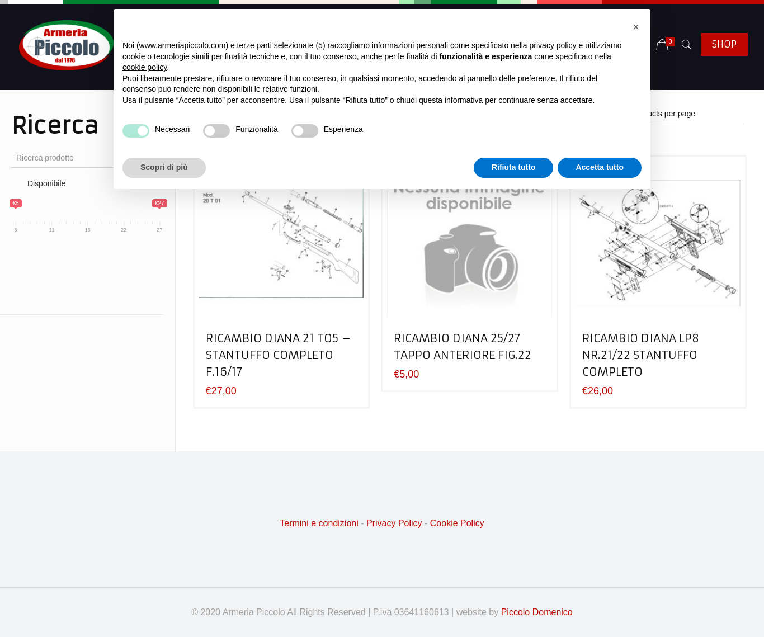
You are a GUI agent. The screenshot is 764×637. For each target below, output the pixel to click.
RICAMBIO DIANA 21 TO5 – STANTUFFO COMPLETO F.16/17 (278, 355)
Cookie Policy (457, 523)
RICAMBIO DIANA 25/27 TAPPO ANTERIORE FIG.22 (462, 346)
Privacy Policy (394, 523)
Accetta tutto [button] (600, 167)
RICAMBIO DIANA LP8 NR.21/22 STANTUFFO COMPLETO (640, 355)
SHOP (724, 44)
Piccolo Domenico (537, 612)
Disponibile (46, 183)
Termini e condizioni (319, 523)
